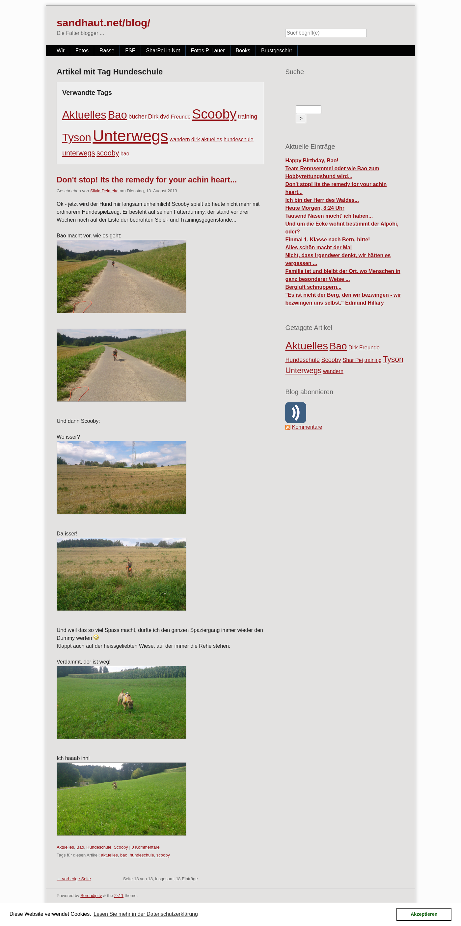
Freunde (181, 117)
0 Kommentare (145, 847)
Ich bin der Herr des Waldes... (322, 200)
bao (125, 153)
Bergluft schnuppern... (313, 287)
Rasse (106, 50)
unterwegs (78, 153)
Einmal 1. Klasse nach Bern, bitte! (327, 239)
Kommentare (307, 427)
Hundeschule (98, 847)
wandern (180, 139)
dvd (165, 116)
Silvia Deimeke (104, 190)
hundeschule (239, 139)
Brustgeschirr (276, 50)
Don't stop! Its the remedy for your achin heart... (147, 179)
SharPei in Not (163, 50)
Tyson (76, 137)
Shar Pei (353, 360)
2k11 (118, 895)
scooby (107, 153)
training (248, 116)
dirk (195, 139)
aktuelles (211, 139)
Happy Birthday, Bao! (312, 160)
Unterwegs (130, 136)
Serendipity (91, 895)
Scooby (214, 114)
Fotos (82, 50)
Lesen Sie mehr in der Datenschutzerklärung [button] (146, 914)
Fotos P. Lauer (208, 50)
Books (243, 50)
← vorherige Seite (74, 878)
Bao (117, 115)
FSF (130, 50)
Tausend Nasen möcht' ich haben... (329, 216)
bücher (137, 116)
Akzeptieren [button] (424, 914)
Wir (61, 50)
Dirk (153, 116)
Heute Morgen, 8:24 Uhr (314, 208)
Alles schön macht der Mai (318, 247)
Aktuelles (84, 115)
